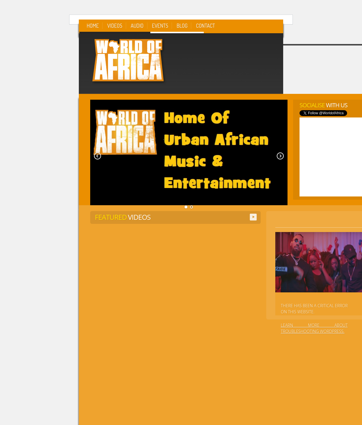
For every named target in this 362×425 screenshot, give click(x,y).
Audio (137, 25)
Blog (182, 25)
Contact (205, 25)
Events (160, 25)
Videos (114, 25)
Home (93, 25)
